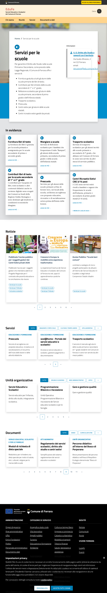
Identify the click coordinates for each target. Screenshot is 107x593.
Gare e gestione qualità (84, 387)
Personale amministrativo (16, 547)
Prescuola (45, 181)
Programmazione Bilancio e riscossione (52, 388)
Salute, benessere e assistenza (63, 549)
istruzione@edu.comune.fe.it (85, 68)
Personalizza (42, 588)
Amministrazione (14, 520)
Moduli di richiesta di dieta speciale (19, 447)
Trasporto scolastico (83, 142)
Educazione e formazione (40, 543)
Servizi (32, 19)
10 (71, 472)
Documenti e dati (47, 19)
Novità (22, 19)
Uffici (8, 535)
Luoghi (82, 548)
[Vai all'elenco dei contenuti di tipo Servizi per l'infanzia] (15, 288)
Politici (8, 543)
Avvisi (81, 535)
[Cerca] (99, 11)
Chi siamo (10, 19)
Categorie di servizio (40, 520)
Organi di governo (13, 527)
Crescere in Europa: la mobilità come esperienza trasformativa (52, 260)
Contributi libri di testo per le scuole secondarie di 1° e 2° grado (20, 177)
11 (76, 472)
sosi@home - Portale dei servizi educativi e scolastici (53, 341)
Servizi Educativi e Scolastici (18, 388)
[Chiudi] (104, 557)
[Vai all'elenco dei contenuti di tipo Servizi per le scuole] (15, 284)
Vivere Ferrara (86, 541)
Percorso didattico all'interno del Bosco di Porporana (84, 446)
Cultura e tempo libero (64, 527)
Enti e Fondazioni (13, 539)
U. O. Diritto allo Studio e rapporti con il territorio (83, 54)
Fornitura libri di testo (19, 142)
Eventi (81, 552)
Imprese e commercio (64, 531)
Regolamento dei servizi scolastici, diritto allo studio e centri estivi (53, 446)
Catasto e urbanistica (63, 535)
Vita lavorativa (36, 531)
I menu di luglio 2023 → (82, 211)
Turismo (33, 539)
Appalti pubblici (36, 535)
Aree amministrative (14, 531)
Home (17, 38)
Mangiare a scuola (49, 142)
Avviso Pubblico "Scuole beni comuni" (85, 258)
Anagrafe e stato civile (39, 527)
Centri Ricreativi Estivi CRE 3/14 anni (84, 180)
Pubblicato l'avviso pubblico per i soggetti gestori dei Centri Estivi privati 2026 (21, 260)
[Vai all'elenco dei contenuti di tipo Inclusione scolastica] (16, 291)
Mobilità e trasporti (62, 539)
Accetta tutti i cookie (61, 588)
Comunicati (84, 531)
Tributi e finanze (61, 543)
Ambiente (34, 547)
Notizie (82, 527)
